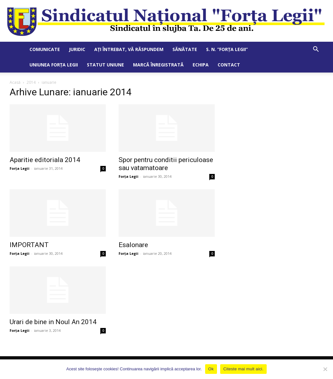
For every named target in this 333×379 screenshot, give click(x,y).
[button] (316, 50)
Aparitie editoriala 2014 (45, 160)
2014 (31, 82)
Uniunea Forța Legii (53, 65)
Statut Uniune (105, 65)
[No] (325, 369)
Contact (229, 65)
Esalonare (133, 245)
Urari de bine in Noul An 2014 (53, 322)
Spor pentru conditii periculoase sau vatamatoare (166, 164)
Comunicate (44, 49)
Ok (211, 368)
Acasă (15, 82)
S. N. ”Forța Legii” (227, 49)
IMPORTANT (29, 245)
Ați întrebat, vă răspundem (128, 49)
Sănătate (184, 49)
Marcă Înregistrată (158, 65)
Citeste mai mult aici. (243, 368)
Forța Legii (19, 168)
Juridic (77, 49)
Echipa (201, 65)
